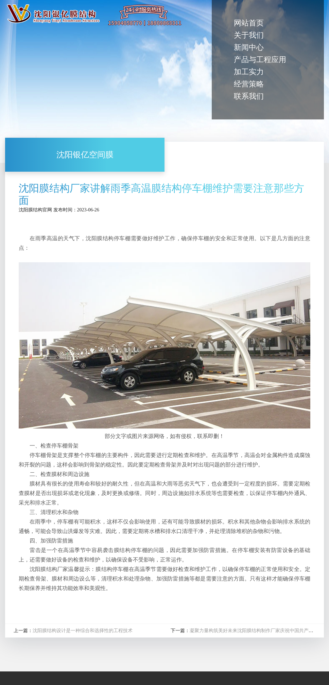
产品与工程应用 (260, 59)
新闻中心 (249, 47)
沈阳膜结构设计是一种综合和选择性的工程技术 (83, 630)
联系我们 (249, 96)
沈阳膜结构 (30, 209)
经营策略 (249, 84)
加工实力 (249, 72)
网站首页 (249, 23)
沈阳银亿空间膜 (85, 154)
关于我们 (249, 35)
